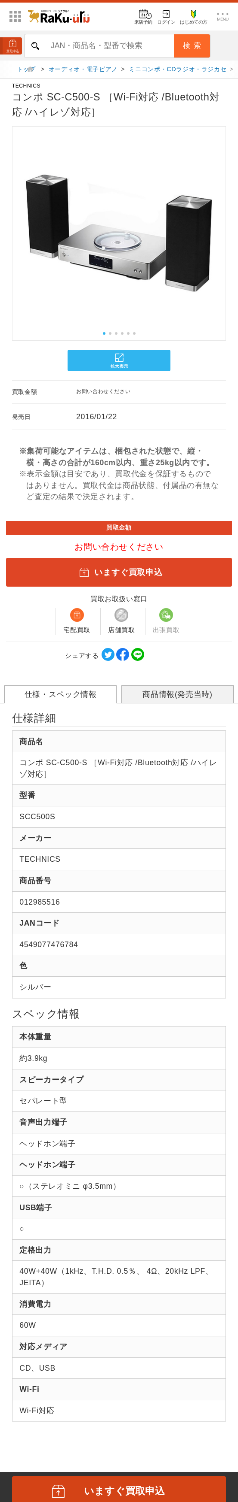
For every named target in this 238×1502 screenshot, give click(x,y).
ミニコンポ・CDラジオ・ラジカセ (177, 72)
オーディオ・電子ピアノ (83, 72)
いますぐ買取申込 (118, 575)
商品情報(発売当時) (177, 697)
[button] (10, 232)
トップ (27, 72)
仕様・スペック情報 (61, 697)
